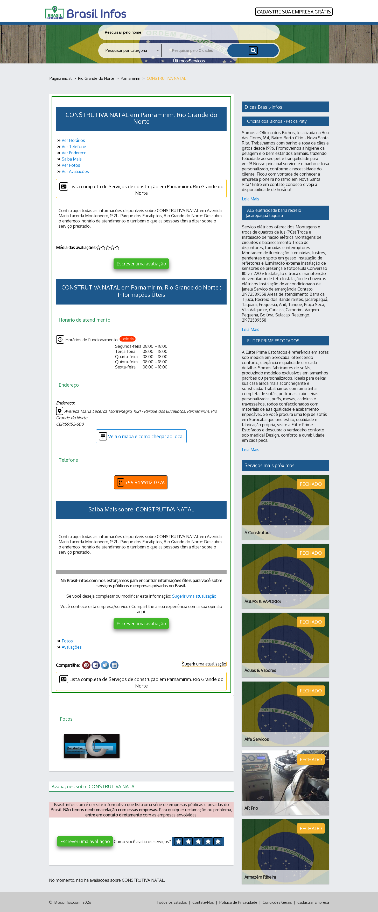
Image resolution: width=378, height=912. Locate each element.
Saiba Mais (69, 158)
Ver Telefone (71, 146)
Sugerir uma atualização (194, 595)
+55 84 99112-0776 (141, 482)
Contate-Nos (203, 901)
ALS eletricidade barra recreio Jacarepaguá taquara (274, 212)
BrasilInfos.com (67, 901)
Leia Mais (250, 198)
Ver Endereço (71, 152)
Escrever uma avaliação (141, 263)
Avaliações (69, 646)
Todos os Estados (172, 901)
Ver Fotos (68, 164)
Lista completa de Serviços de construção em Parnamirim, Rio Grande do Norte (141, 188)
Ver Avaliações (72, 170)
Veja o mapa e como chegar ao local (141, 436)
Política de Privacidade (238, 901)
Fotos (64, 640)
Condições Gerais (277, 901)
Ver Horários (70, 139)
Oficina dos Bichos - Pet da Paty (277, 120)
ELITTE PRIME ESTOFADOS (273, 340)
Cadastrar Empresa (313, 901)
